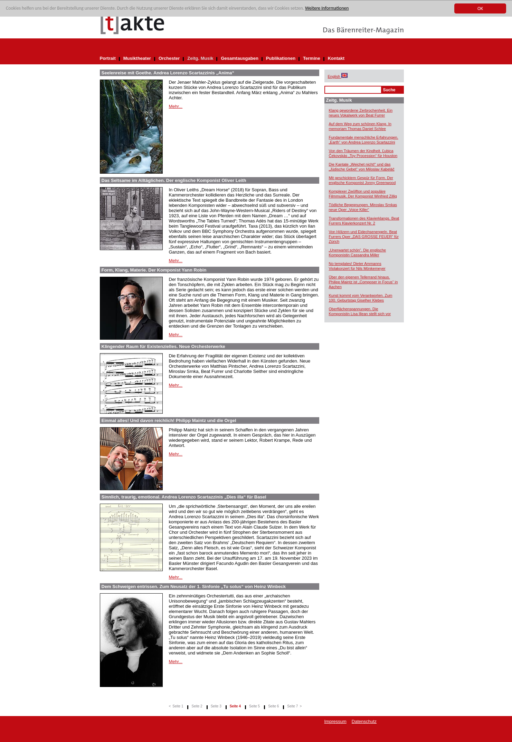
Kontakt (336, 58)
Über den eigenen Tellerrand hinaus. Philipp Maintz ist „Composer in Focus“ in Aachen (363, 282)
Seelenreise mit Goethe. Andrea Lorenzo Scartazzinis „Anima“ (168, 72)
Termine (311, 58)
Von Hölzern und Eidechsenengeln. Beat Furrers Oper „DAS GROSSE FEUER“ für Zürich (364, 237)
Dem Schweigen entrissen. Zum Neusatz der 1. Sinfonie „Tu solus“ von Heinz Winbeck (194, 586)
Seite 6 (273, 706)
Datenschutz (364, 721)
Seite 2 (196, 706)
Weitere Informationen (327, 8)
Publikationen (280, 58)
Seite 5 (254, 706)
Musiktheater (137, 58)
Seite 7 (292, 706)
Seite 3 (216, 706)
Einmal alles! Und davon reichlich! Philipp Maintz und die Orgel (169, 420)
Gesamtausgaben (239, 58)
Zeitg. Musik (200, 58)
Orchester (169, 58)
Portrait (108, 58)
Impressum (335, 721)
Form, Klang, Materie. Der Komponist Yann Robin (154, 270)
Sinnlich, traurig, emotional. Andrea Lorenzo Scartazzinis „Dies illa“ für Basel (184, 497)
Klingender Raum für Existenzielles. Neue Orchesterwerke (163, 346)
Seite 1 (177, 706)
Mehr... (176, 106)
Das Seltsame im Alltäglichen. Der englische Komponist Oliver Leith (174, 180)
